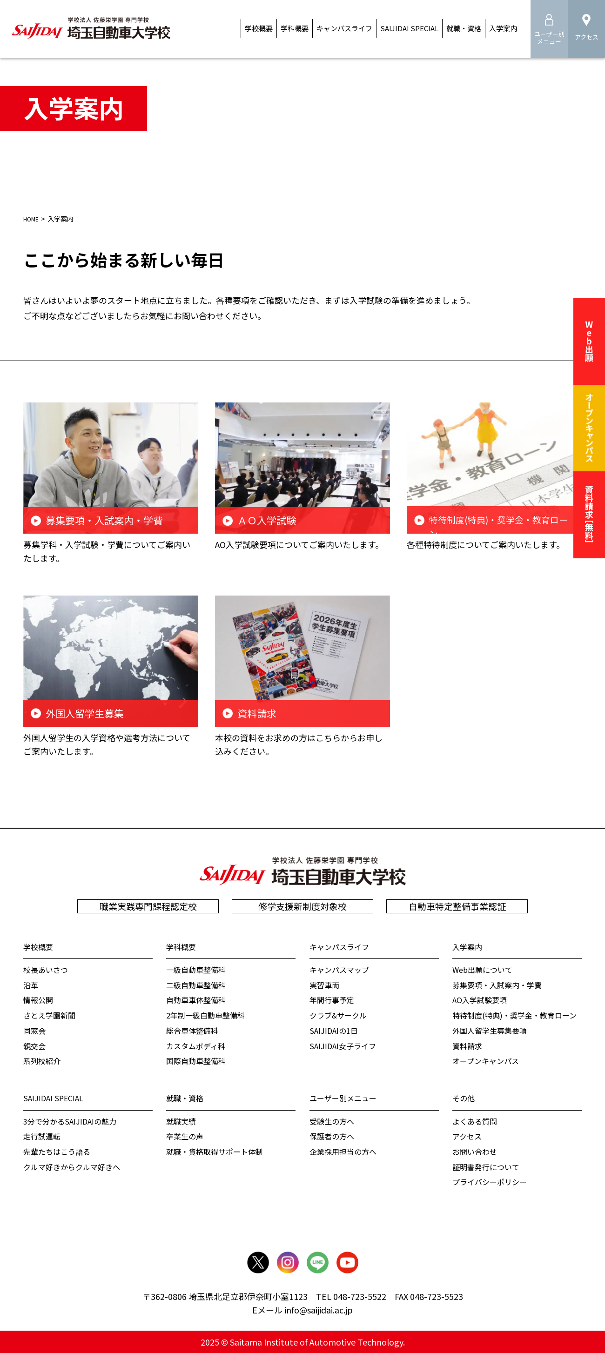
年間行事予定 (331, 999)
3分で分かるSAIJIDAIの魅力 (69, 1120)
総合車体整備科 (192, 1030)
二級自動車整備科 (196, 984)
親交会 (34, 1045)
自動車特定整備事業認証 (457, 906)
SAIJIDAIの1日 (333, 1030)
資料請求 (467, 1045)
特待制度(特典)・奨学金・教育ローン (514, 1014)
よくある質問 (474, 1120)
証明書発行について (485, 1166)
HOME (33, 218)
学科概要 (181, 946)
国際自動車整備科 (196, 1060)
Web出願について (482, 969)
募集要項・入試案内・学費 (497, 984)
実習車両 (324, 984)
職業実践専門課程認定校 (148, 906)
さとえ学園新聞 (49, 1014)
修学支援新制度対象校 (302, 906)
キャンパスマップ (339, 969)
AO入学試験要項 (479, 999)
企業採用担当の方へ (342, 1151)
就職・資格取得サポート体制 (214, 1151)
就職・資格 (184, 1097)
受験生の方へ (331, 1120)
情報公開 (38, 999)
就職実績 (181, 1120)
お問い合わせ (474, 1151)
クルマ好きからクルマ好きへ (71, 1166)
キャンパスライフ (339, 946)
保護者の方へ (331, 1136)
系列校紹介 (41, 1060)
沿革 (30, 984)
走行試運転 (41, 1136)
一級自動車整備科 (196, 969)
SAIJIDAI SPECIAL (53, 1097)
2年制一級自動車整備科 (205, 1014)
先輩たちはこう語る (56, 1151)
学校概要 (38, 946)
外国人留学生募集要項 (489, 1030)
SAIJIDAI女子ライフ (342, 1045)
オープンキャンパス (485, 1060)
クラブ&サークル (338, 1014)
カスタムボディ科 (195, 1045)
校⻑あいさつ (45, 969)
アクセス (467, 1136)
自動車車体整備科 (196, 999)
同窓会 (34, 1030)
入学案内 (467, 946)
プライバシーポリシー (489, 1181)
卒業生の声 (184, 1136)
